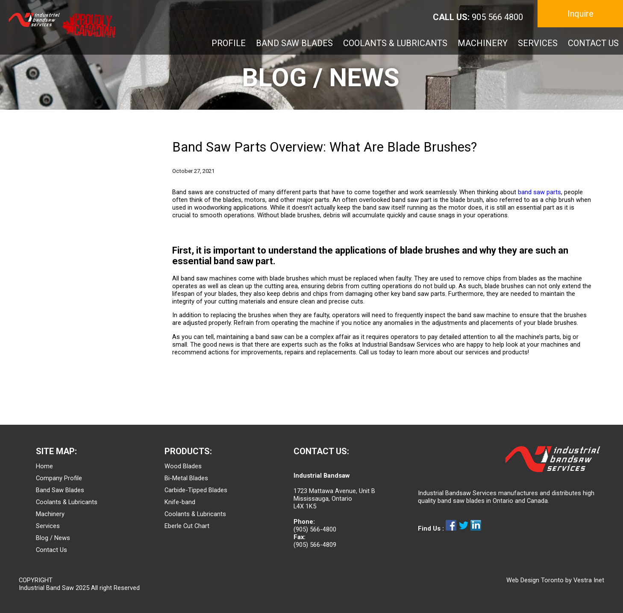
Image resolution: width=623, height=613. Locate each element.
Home (44, 466)
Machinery (50, 514)
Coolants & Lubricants (66, 502)
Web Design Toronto (535, 580)
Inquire (580, 14)
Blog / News (53, 538)
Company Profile (59, 478)
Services (48, 526)
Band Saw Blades (60, 490)
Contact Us (51, 550)
